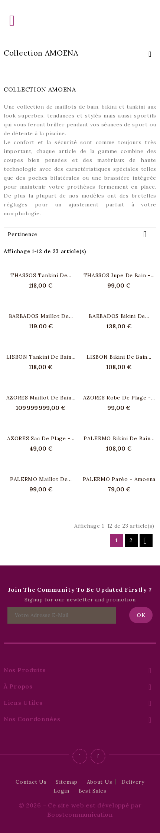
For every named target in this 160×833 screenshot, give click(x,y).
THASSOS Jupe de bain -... (119, 275)
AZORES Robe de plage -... (119, 397)
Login (61, 790)
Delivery (132, 782)
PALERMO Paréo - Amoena (119, 479)
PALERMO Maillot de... (41, 479)
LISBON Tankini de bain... (41, 357)
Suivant (145, 540)
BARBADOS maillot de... (41, 316)
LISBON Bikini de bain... (118, 357)
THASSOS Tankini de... (41, 275)
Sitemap (67, 782)
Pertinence (80, 234)
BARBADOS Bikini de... (119, 316)
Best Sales (93, 790)
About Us (99, 782)
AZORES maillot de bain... (41, 397)
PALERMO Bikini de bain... (119, 438)
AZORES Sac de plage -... (41, 438)
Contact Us (31, 782)
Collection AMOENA (41, 52)
